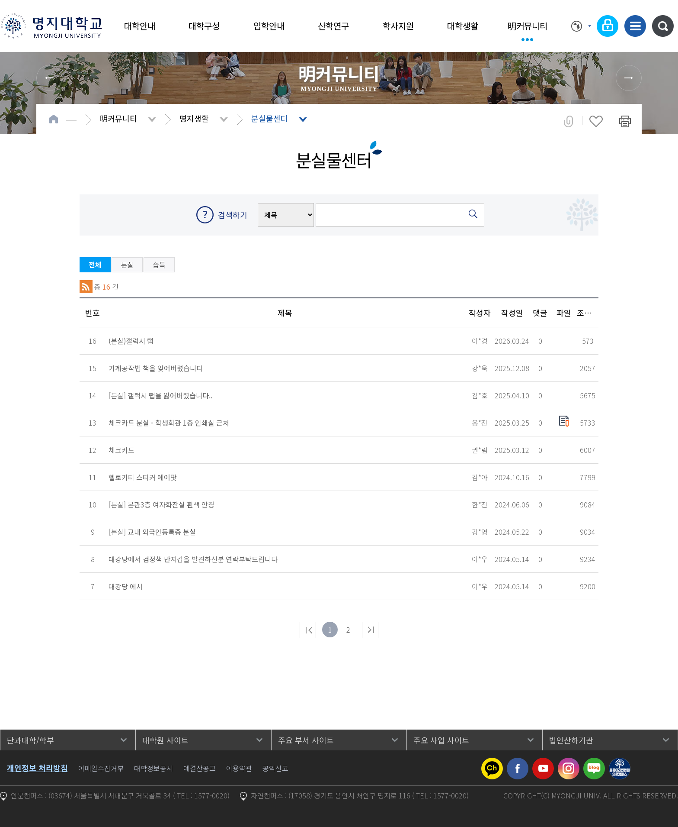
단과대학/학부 (30, 740)
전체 (95, 264)
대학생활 (462, 25)
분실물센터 (269, 118)
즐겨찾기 (596, 121)
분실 (127, 264)
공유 (568, 121)
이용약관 (239, 768)
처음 (308, 630)
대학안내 (139, 25)
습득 (159, 264)
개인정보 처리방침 (37, 767)
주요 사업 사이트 (441, 740)
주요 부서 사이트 (306, 740)
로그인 (607, 26)
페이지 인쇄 (625, 121)
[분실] (160, 395)
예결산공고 (199, 768)
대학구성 (204, 25)
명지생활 (194, 118)
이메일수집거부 (101, 768)
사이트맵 (635, 26)
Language (581, 26)
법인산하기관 (571, 740)
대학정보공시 (153, 768)
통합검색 (663, 26)
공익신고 (275, 768)
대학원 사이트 (165, 740)
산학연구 (333, 25)
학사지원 (398, 25)
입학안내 (269, 25)
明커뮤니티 (527, 25)
